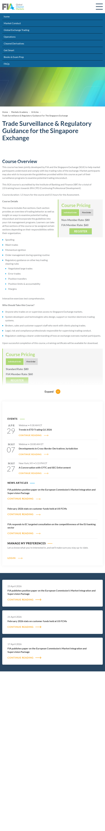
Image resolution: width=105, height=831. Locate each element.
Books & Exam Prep (14, 57)
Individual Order (70, 212)
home (7, 16)
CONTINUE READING (30, 435)
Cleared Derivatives (14, 43)
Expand (49, 391)
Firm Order (86, 212)
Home (5, 112)
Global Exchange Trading (16, 29)
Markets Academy (19, 112)
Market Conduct (12, 23)
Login (11, 557)
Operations (10, 36)
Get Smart (9, 50)
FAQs (7, 63)
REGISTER (80, 231)
